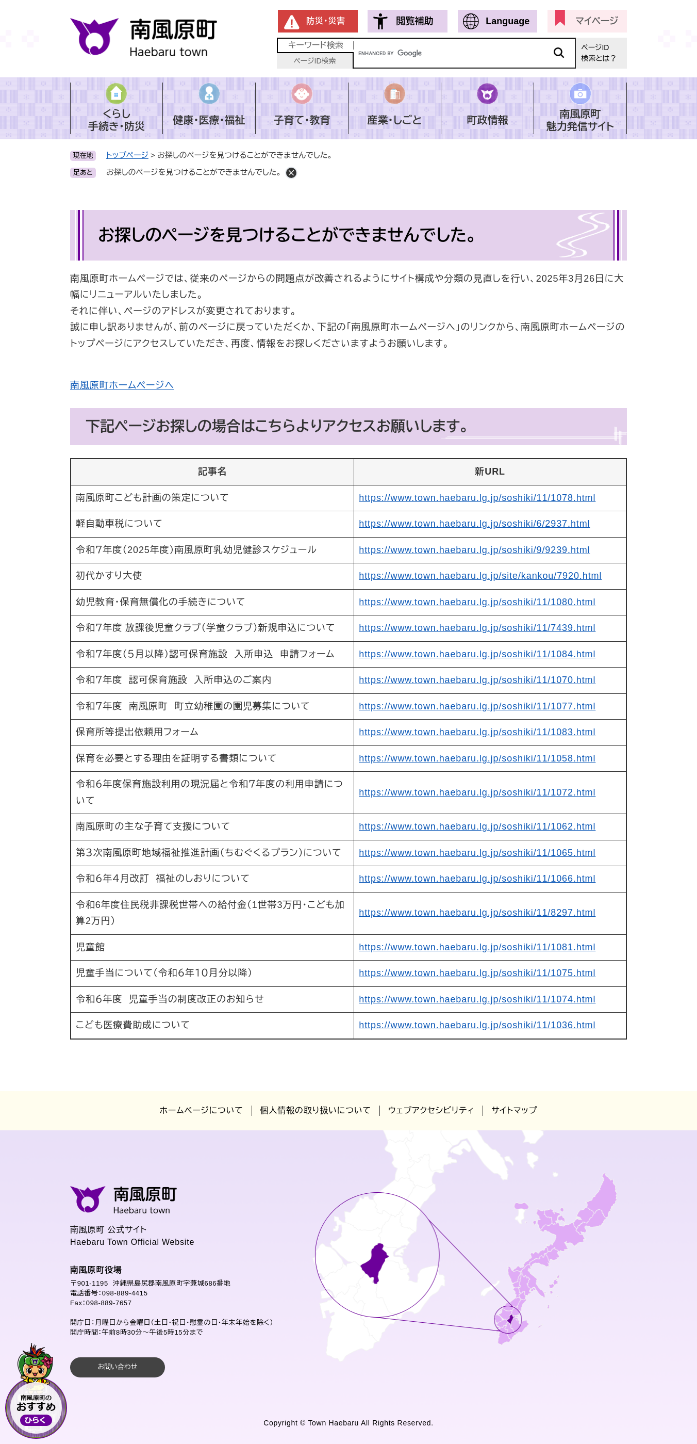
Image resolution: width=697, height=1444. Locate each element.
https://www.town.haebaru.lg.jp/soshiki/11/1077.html (477, 706)
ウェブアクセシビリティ (431, 1110)
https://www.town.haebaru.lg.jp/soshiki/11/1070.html (477, 680)
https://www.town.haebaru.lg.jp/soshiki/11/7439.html (477, 628)
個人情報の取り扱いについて (315, 1110)
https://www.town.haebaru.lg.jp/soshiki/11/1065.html (477, 853)
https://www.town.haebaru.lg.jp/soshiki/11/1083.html (477, 732)
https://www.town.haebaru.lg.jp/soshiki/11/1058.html (477, 758)
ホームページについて (201, 1110)
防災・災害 (325, 21)
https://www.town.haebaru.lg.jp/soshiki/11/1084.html (477, 654)
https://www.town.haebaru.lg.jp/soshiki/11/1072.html (477, 792)
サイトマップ (514, 1110)
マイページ (596, 21)
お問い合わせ (117, 1367)
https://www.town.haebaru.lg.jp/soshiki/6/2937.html (474, 523)
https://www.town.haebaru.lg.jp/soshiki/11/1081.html (477, 947)
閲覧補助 (414, 21)
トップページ (127, 155)
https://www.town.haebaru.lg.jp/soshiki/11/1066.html (477, 878)
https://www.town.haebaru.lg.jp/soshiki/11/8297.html (477, 912)
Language (507, 21)
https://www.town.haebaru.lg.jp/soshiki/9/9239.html (474, 550)
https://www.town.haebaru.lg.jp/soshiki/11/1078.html (477, 498)
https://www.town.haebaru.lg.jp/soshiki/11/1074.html (477, 999)
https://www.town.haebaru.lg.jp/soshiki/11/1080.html (477, 602)
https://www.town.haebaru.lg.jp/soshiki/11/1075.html (477, 973)
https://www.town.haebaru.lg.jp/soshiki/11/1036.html (477, 1025)
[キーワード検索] (464, 53)
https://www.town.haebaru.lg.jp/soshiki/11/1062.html (477, 826)
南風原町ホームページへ (122, 385)
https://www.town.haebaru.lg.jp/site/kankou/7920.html (480, 576)
